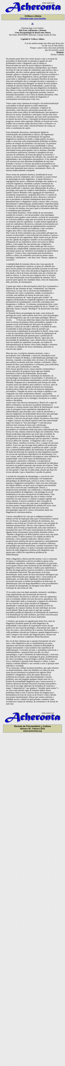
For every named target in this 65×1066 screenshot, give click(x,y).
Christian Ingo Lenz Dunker (33, 18)
